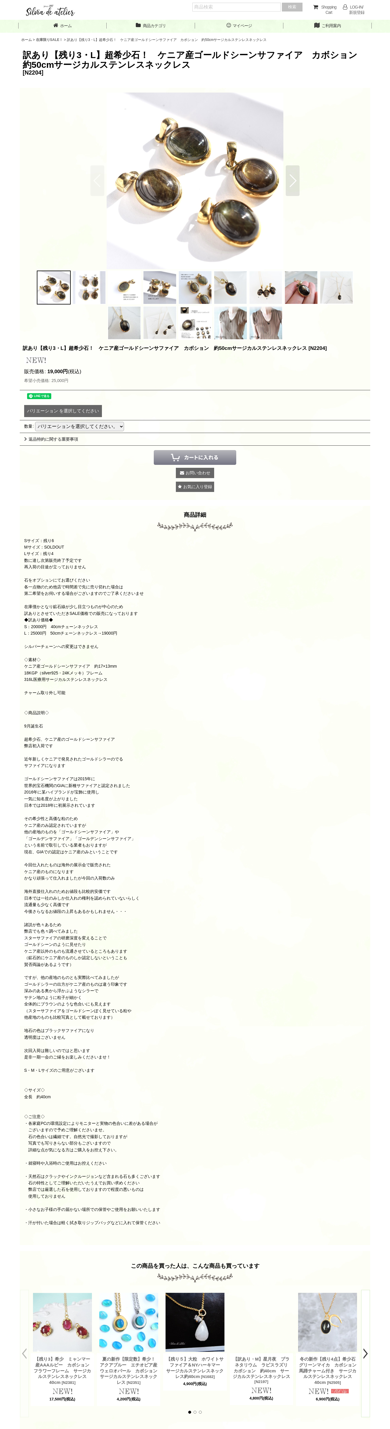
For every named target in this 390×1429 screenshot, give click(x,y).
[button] (293, 180)
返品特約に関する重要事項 (51, 439)
